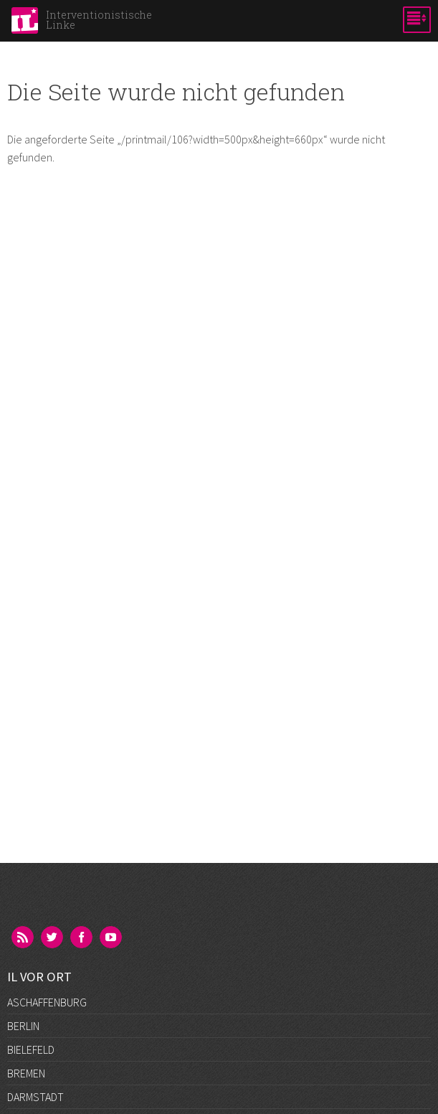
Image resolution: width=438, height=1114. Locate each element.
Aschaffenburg (47, 1002)
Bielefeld (30, 1049)
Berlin (23, 1026)
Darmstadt (35, 1097)
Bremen (26, 1073)
